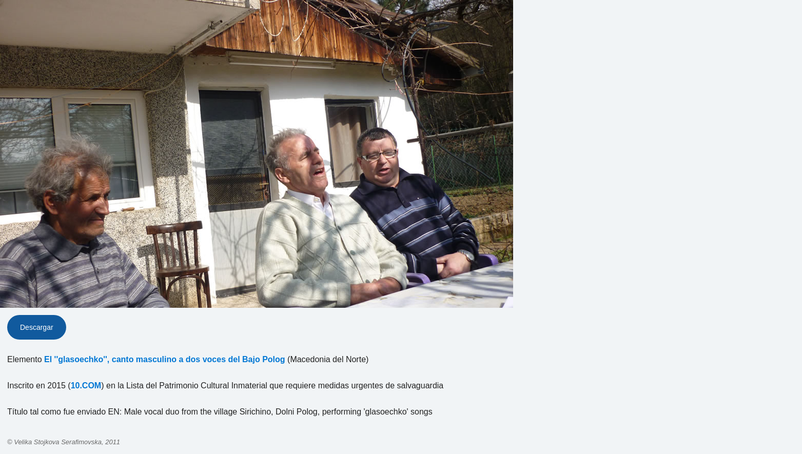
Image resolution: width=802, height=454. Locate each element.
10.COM (86, 385)
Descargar (36, 327)
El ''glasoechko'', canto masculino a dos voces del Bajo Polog (164, 359)
